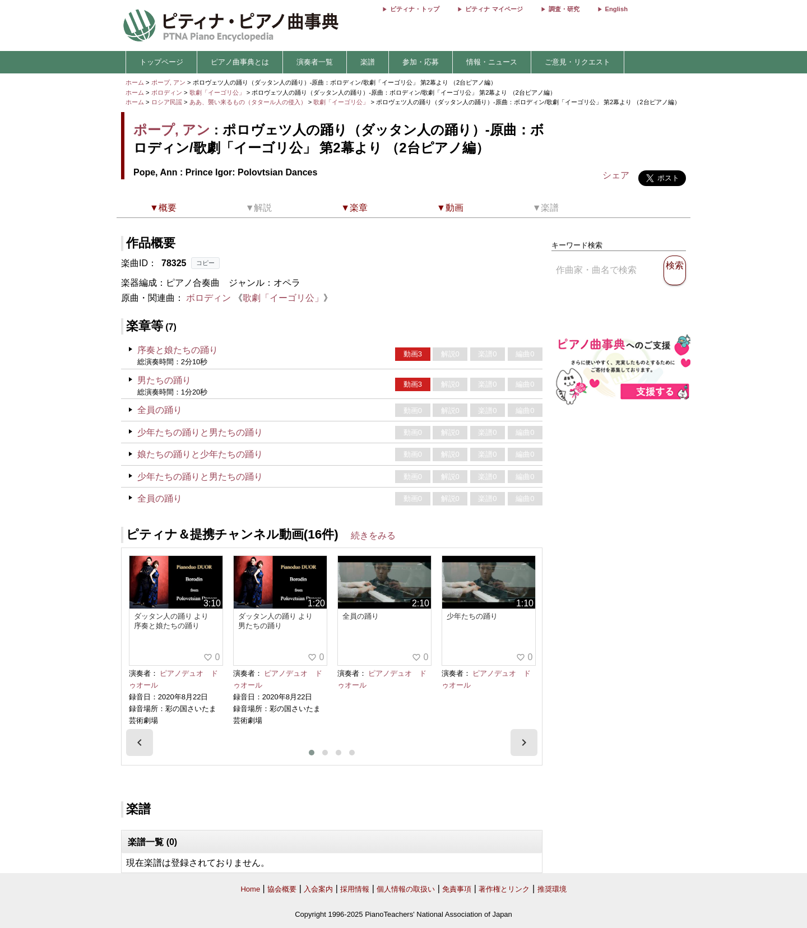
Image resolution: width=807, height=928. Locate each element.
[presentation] (139, 742)
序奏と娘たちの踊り (177, 350)
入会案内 (318, 889)
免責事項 (456, 889)
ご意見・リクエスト (577, 62)
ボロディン (166, 92)
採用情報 (354, 889)
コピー (205, 262)
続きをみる (373, 535)
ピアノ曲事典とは (240, 62)
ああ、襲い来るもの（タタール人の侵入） (248, 102)
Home (250, 889)
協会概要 (281, 889)
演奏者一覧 (314, 62)
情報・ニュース (491, 62)
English (616, 9)
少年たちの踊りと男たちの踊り (200, 432)
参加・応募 (420, 62)
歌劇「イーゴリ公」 (218, 92)
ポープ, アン (168, 82)
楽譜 (367, 62)
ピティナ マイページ (493, 9)
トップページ (161, 62)
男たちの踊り (164, 380)
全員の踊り (159, 410)
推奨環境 (552, 889)
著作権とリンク (504, 889)
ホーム (135, 82)
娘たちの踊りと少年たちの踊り (200, 454)
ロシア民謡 (166, 102)
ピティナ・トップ (414, 9)
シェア (615, 175)
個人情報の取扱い (406, 889)
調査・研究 (564, 9)
